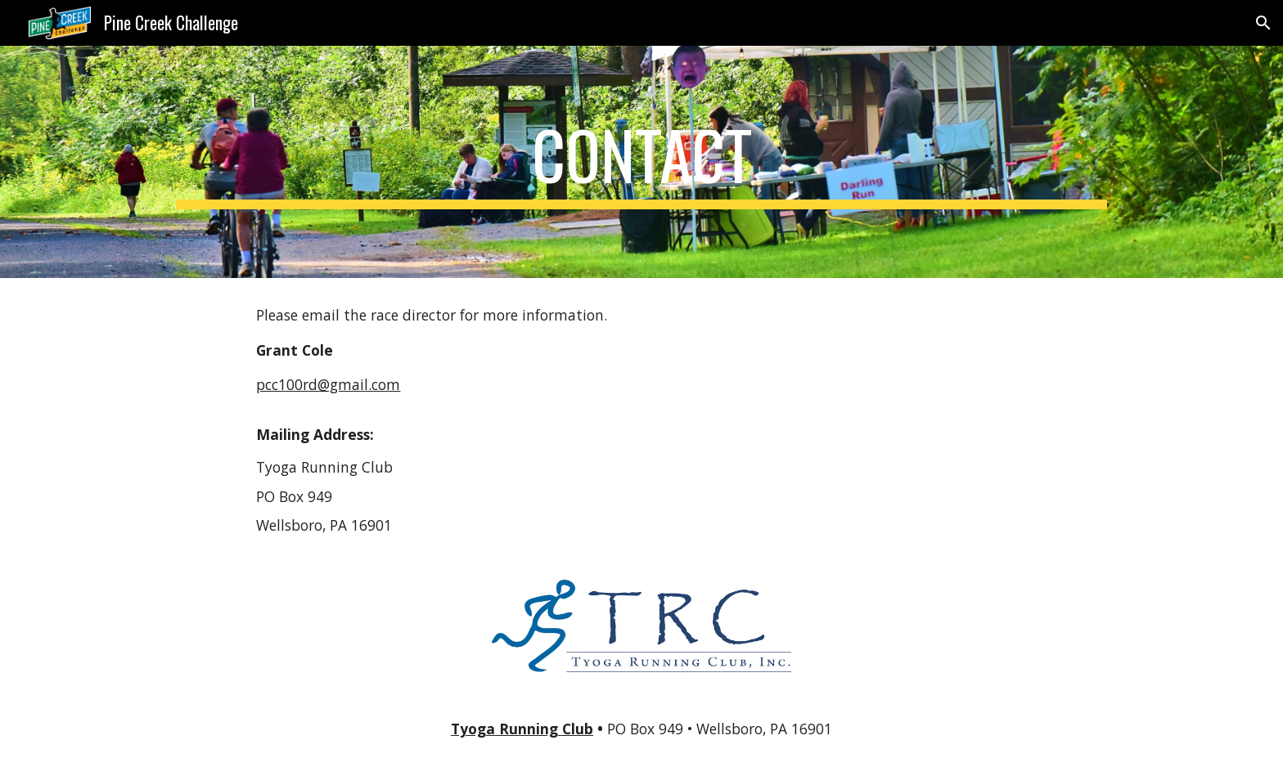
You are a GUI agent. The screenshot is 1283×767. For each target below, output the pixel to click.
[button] (1263, 23)
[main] (641, 162)
